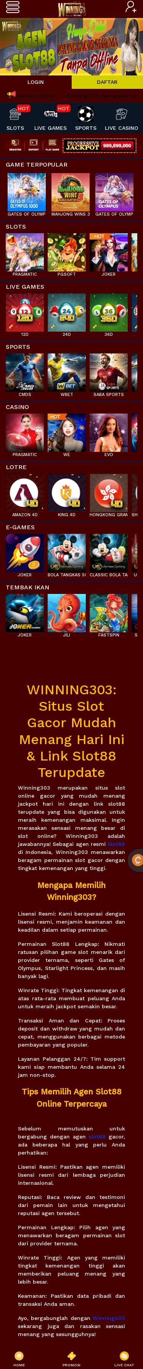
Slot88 (116, 844)
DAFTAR (107, 82)
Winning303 (109, 1318)
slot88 (97, 1136)
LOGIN (35, 82)
